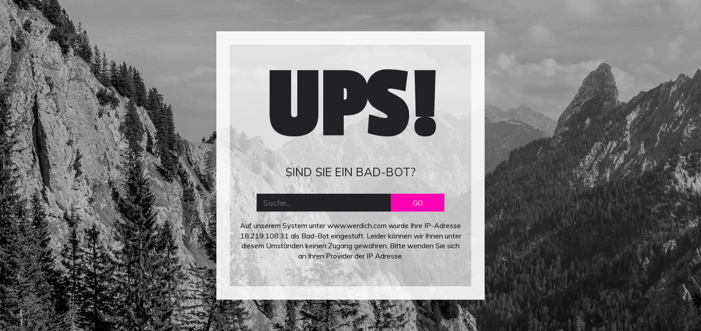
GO (418, 202)
